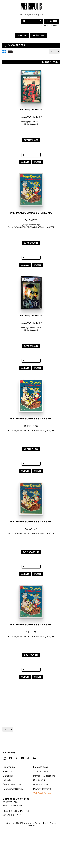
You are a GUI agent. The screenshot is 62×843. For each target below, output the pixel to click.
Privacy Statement (42, 789)
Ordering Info (9, 767)
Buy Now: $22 (31, 449)
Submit (25, 162)
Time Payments (40, 771)
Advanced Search (49, 26)
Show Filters (14, 45)
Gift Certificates (40, 784)
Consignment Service (13, 789)
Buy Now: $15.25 (31, 552)
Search (52, 21)
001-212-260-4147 (12, 815)
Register (38, 35)
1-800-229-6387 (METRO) (16, 811)
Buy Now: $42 (31, 243)
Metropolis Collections (44, 776)
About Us (7, 771)
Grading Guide (40, 780)
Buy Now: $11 (31, 655)
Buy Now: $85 (31, 140)
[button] (5, 758)
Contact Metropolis (12, 784)
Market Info (8, 776)
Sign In (22, 35)
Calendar (7, 780)
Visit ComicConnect (43, 793)
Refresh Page (49, 62)
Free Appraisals (40, 767)
